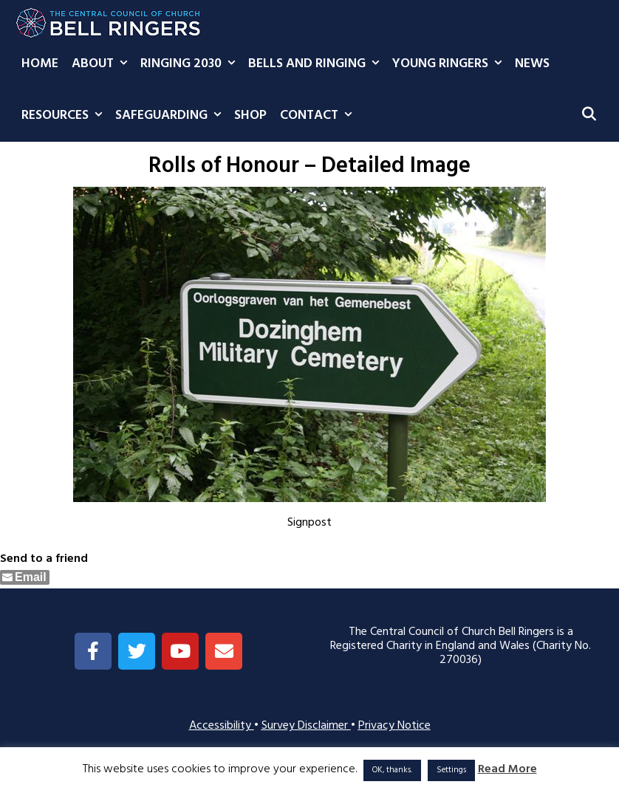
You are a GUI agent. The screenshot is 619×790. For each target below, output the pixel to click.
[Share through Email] (24, 577)
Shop (250, 115)
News (532, 64)
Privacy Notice (394, 725)
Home (39, 64)
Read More (507, 770)
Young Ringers (450, 64)
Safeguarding (171, 116)
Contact (319, 116)
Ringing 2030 (191, 64)
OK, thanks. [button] (392, 770)
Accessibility (221, 725)
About (103, 64)
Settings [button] (451, 770)
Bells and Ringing (317, 64)
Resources (65, 116)
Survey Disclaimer (306, 725)
